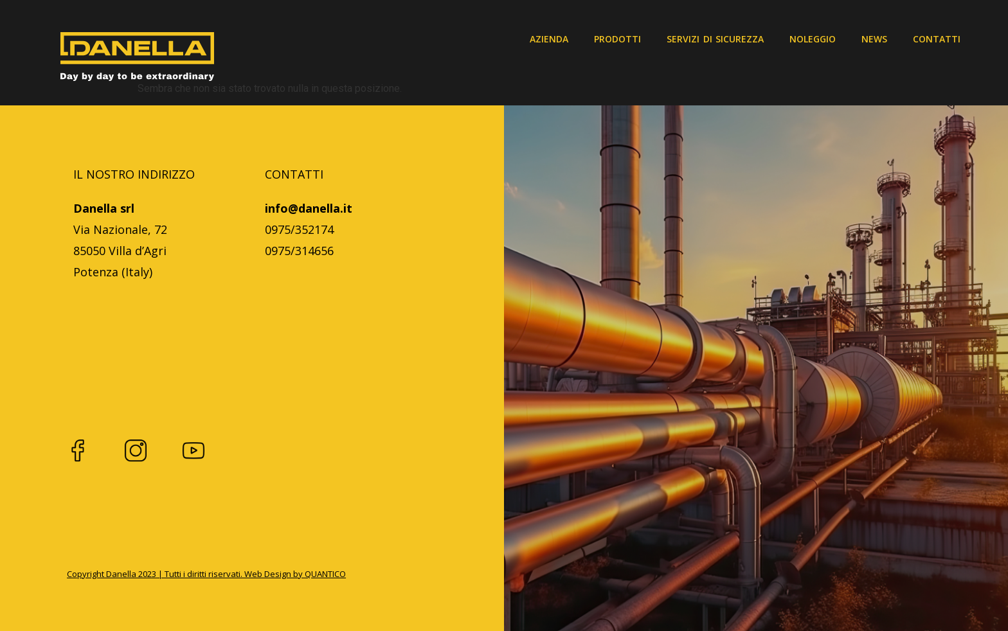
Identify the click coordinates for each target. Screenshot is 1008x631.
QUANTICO (325, 574)
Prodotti (617, 39)
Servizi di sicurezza (715, 39)
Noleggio (812, 39)
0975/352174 (299, 229)
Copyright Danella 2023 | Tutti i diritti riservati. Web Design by (186, 574)
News (874, 39)
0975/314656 (299, 250)
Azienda (549, 39)
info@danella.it (308, 208)
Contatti (936, 39)
